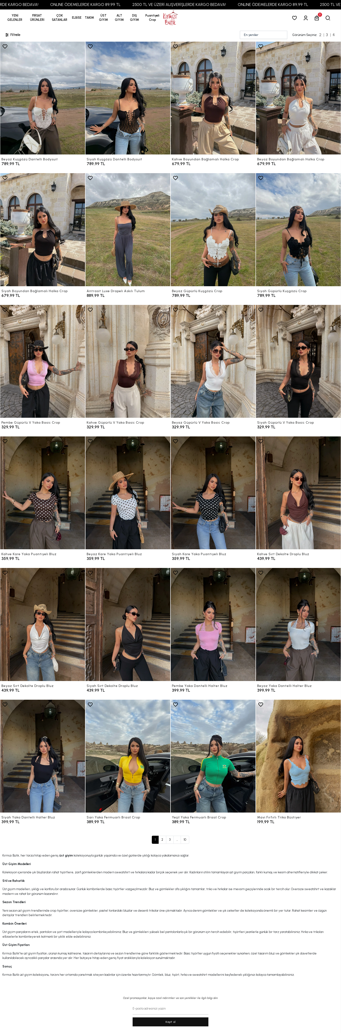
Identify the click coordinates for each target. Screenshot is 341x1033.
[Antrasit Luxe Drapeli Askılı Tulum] (127, 229)
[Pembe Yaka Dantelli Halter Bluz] (213, 624)
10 (185, 839)
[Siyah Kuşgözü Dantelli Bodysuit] (127, 98)
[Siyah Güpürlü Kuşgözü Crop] (298, 229)
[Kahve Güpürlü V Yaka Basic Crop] (127, 361)
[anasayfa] (170, 18)
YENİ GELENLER (14, 18)
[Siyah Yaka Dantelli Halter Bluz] (42, 756)
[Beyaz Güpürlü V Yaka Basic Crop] (213, 361)
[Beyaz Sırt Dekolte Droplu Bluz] (42, 624)
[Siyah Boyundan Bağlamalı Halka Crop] (42, 229)
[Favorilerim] (295, 18)
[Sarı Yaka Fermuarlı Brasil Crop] (127, 756)
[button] (37, 17)
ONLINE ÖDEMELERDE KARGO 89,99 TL (100, 4)
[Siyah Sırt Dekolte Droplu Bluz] (127, 624)
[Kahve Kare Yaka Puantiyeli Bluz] (42, 492)
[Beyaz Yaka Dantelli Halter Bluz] (298, 624)
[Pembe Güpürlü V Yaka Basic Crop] (42, 361)
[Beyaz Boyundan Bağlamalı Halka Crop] (298, 98)
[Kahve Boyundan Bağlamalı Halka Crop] (213, 98)
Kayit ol (171, 1022)
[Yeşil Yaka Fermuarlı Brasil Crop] (213, 756)
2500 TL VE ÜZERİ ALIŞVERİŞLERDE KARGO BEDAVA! (194, 4)
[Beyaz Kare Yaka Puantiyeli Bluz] (127, 492)
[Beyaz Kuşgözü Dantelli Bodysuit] (42, 98)
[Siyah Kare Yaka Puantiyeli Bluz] (213, 492)
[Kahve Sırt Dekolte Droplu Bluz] (298, 492)
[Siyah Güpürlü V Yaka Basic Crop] (298, 361)
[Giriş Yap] (306, 18)
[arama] (328, 18)
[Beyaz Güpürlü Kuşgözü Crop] (213, 229)
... (177, 839)
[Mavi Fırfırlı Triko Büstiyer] (298, 756)
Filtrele (12, 35)
